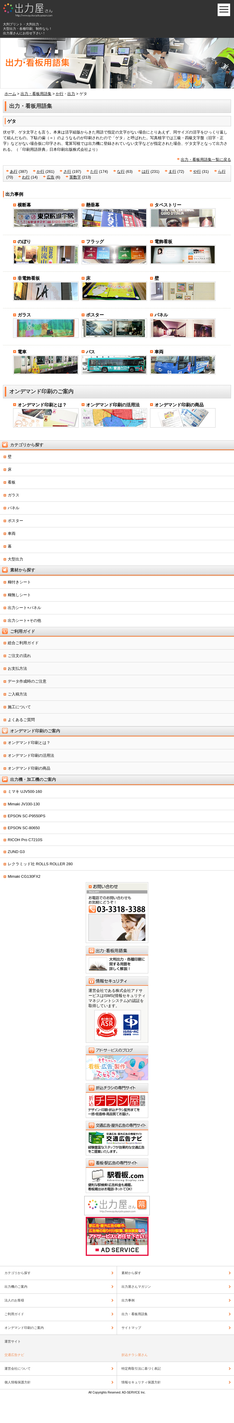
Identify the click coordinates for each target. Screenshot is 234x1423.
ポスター (95, 314)
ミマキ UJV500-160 (25, 791)
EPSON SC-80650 (24, 828)
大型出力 (15, 559)
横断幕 (24, 204)
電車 (22, 351)
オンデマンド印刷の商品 (179, 404)
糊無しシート (19, 595)
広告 (50, 177)
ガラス (24, 314)
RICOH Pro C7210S (25, 840)
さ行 (67, 171)
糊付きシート (19, 582)
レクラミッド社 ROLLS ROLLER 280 (40, 864)
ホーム (10, 93)
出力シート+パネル (24, 607)
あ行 (14, 171)
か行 (59, 93)
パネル (161, 314)
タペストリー (168, 204)
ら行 (222, 171)
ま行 (172, 171)
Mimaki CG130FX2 (24, 876)
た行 (94, 171)
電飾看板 (163, 241)
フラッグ (95, 241)
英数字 (75, 177)
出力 (71, 93)
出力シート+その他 (24, 620)
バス (90, 351)
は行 (145, 171)
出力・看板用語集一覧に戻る (206, 159)
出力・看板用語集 (36, 93)
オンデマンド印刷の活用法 (113, 404)
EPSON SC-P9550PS (26, 816)
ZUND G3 (16, 851)
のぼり (24, 241)
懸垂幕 (92, 204)
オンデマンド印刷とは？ (42, 404)
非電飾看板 (29, 278)
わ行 (26, 177)
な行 (121, 171)
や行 (197, 171)
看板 (11, 482)
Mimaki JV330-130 (24, 804)
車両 (159, 351)
